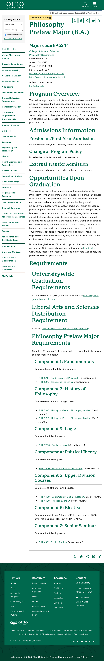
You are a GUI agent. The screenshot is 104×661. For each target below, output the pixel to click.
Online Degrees (17, 601)
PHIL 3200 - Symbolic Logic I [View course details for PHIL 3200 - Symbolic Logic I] (54, 445)
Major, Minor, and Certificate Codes (10, 238)
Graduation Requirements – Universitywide (9, 115)
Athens (57, 583)
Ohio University (22, 640)
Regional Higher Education (9, 194)
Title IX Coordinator (81, 634)
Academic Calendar (11, 75)
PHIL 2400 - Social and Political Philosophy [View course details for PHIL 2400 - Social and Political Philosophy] (61, 468)
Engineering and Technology (9, 149)
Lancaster (58, 597)
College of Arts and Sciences (44, 51)
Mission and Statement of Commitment (78, 630)
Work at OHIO (38, 606)
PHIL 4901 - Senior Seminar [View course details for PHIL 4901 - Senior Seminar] (53, 542)
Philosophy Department (41, 55)
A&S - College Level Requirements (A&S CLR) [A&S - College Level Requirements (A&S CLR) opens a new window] (65, 328)
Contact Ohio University (82, 603)
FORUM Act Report (54, 630)
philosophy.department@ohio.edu (46, 73)
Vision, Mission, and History (11, 57)
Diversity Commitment (12, 64)
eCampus (6, 187)
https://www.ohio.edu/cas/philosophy (48, 77)
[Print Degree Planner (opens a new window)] (74, 20)
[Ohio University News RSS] (94, 642)
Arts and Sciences (10, 125)
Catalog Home (9, 48)
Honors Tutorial (9, 170)
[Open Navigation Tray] (95, 6)
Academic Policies (10, 81)
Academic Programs (15, 595)
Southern (58, 602)
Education (6, 141)
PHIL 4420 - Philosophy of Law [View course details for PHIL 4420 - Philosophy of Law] (54, 500)
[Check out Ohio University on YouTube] (82, 642)
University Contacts (11, 251)
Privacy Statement (48, 634)
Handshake (89, 248)
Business (6, 130)
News (34, 596)
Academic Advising (11, 70)
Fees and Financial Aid (12, 92)
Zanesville (58, 607)
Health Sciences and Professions (12, 163)
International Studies (12, 176)
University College (10, 181)
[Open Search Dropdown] (85, 6)
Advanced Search (13, 38)
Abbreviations (8, 246)
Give (12, 588)
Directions (84, 597)
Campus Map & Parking (17, 613)
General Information (11, 106)
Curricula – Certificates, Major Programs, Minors (13, 215)
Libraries (36, 601)
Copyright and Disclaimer (8, 268)
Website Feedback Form (40, 613)
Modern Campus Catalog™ (76, 657)
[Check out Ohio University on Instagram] (74, 642)
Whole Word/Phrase (14, 34)
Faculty (5, 231)
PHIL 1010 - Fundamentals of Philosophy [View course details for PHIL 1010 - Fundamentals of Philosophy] (59, 378)
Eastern (57, 593)
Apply (13, 583)
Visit (12, 606)
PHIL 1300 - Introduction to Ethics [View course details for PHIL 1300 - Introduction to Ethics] (56, 382)
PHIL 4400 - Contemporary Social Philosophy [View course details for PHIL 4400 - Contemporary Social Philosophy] (62, 496)
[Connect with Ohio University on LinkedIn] (78, 642)
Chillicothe (59, 588)
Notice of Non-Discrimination (9, 259)
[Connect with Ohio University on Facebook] (70, 642)
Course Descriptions (11, 202)
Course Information (11, 207)
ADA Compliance (18, 630)
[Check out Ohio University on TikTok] (90, 642)
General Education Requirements (11, 99)
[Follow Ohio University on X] (86, 642)
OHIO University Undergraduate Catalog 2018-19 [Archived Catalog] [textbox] (74, 13)
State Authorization (64, 634)
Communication (9, 136)
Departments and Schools (10, 224)
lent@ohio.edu (36, 86)
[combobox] (75, 12)
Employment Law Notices (36, 630)
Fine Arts (6, 156)
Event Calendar (39, 583)
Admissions (7, 86)
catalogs (18, 657)
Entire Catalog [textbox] (10, 24)
